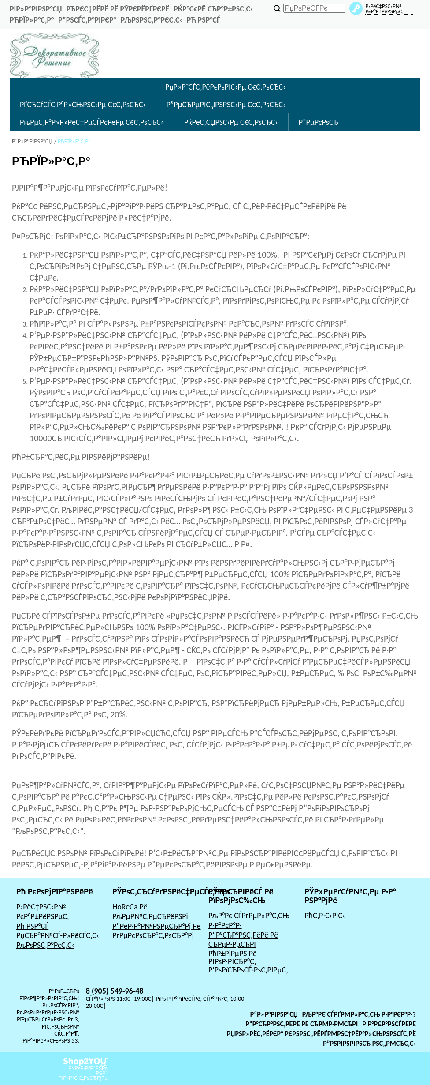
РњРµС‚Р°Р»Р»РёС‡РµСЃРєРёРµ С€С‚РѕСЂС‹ (91, 122)
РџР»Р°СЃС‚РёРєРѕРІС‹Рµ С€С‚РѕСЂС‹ (225, 87)
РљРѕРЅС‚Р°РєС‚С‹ (151, 20)
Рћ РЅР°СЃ (203, 20)
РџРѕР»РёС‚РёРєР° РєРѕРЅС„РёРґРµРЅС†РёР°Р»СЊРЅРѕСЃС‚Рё (321, 1033)
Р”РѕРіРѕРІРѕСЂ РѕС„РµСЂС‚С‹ (369, 1043)
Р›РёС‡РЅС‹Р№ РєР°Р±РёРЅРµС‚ (42, 911)
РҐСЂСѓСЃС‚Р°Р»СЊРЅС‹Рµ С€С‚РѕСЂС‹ (83, 104)
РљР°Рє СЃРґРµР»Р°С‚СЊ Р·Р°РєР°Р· (248, 920)
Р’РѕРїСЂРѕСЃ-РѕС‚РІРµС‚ (248, 970)
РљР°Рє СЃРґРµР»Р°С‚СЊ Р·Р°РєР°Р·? (359, 1014)
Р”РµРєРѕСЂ (318, 122)
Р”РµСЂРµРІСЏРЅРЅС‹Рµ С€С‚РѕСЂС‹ (226, 104)
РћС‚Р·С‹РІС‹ (324, 915)
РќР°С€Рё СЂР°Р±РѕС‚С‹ (213, 9)
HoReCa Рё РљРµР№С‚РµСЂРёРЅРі (150, 911)
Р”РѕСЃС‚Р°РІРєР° (87, 20)
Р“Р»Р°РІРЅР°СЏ (274, 1014)
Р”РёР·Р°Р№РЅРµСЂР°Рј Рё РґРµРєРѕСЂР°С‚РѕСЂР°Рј (156, 931)
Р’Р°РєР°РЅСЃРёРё (389, 1024)
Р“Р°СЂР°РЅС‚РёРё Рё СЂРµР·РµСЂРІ (243, 940)
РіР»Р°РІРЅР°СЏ (36, 9)
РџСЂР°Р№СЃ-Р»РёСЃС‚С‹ (57, 935)
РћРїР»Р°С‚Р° (32, 20)
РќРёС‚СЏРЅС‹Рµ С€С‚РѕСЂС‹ (231, 122)
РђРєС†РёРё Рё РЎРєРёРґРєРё (117, 9)
